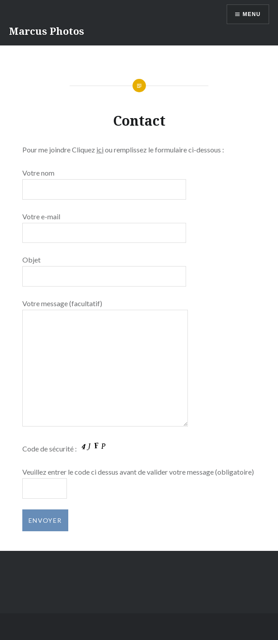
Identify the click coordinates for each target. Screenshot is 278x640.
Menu (252, 14)
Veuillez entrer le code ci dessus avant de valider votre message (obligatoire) (138, 472)
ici (100, 149)
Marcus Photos (46, 30)
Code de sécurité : (66, 448)
